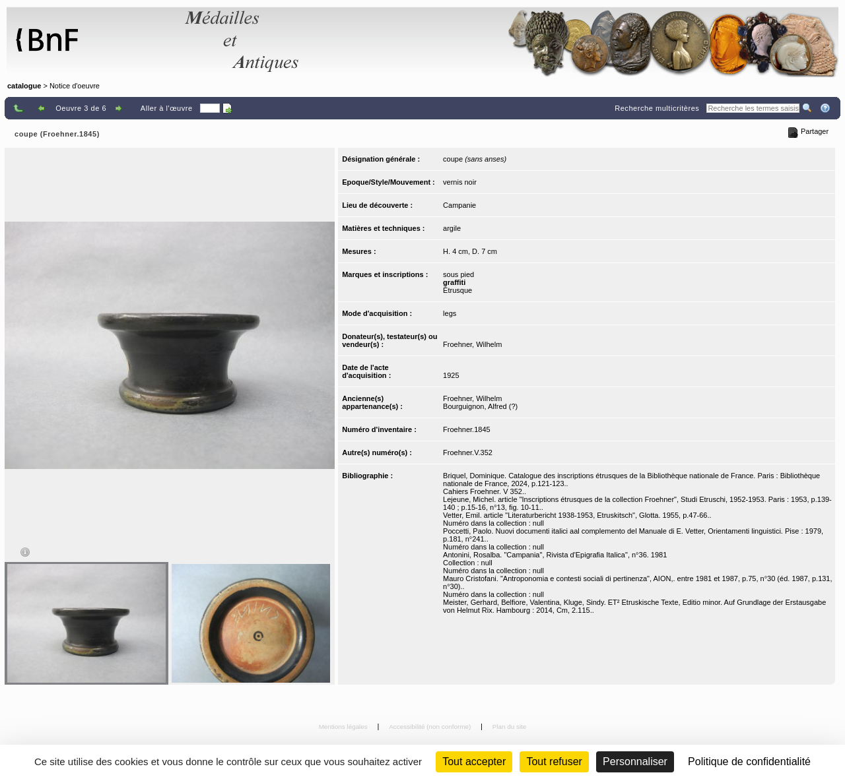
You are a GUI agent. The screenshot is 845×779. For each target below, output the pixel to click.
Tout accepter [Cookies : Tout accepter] (474, 761)
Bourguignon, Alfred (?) (480, 406)
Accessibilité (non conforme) (431, 726)
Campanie (459, 205)
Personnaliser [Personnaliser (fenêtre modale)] (635, 761)
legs (449, 313)
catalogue (24, 86)
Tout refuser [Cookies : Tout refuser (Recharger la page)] (554, 761)
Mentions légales (344, 726)
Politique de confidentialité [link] (749, 761)
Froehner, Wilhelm (472, 344)
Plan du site (509, 726)
